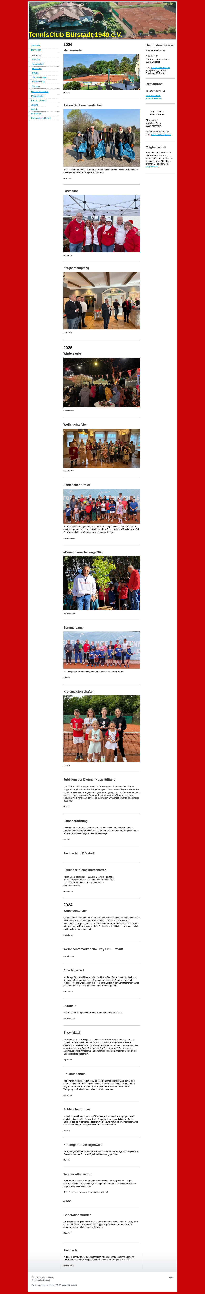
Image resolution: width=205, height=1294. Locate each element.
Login (171, 1277)
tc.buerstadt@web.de (160, 67)
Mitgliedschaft (152, 167)
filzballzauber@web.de (161, 134)
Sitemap (50, 1277)
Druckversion (38, 1277)
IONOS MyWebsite (63, 1285)
